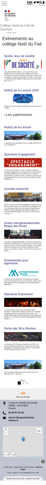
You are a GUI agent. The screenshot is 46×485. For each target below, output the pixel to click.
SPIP (37, 472)
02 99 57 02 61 (16, 412)
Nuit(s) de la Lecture (17, 127)
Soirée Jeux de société (19, 56)
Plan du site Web (23, 397)
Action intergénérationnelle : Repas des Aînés (23, 225)
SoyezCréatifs (26, 472)
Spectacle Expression (18, 294)
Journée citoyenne (16, 188)
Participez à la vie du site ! (33, 483)
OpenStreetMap (32, 456)
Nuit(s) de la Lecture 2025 (21, 90)
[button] (40, 2)
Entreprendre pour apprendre (16, 262)
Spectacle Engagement (19, 154)
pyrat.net (15, 472)
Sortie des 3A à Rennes (20, 328)
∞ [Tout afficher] (26, 383)
